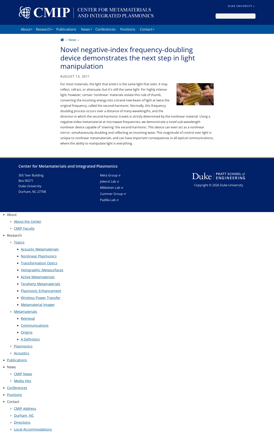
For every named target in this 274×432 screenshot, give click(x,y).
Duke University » (241, 6)
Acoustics (21, 353)
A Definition (30, 339)
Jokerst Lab (108, 181)
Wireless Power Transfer (40, 297)
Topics (19, 242)
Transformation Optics (39, 263)
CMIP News (23, 374)
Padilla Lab (108, 200)
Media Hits (22, 381)
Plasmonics (23, 346)
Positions (127, 29)
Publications (66, 29)
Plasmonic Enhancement (41, 290)
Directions (22, 422)
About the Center (27, 221)
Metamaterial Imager (38, 304)
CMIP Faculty (24, 228)
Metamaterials (25, 311)
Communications (35, 325)
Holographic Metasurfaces (42, 270)
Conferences (105, 29)
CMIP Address (25, 408)
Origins (27, 332)
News (72, 40)
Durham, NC (24, 415)
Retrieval (28, 318)
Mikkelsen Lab (110, 188)
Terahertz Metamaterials (40, 284)
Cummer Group (111, 194)
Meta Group (109, 175)
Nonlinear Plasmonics (39, 256)
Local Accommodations (33, 429)
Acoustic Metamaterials (40, 249)
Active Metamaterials (38, 277)
